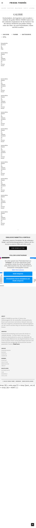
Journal (32, 8)
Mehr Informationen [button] (18, 409)
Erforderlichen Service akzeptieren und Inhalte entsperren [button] (18, 419)
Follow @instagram (18, 394)
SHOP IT (26, 8)
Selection (10, 8)
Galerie (3, 8)
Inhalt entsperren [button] (18, 413)
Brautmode (18, 8)
